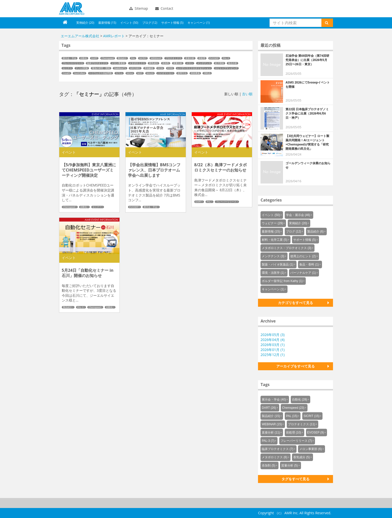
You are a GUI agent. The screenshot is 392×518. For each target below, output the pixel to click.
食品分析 (232, 63)
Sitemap (138, 8)
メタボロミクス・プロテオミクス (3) (286, 248)
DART (94, 58)
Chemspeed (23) (293, 408)
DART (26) (269, 408)
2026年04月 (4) (272, 339)
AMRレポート (114, 36)
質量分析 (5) (289, 465)
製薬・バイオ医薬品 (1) (277, 264)
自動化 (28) (299, 399)
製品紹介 (122, 58)
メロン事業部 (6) (310, 449)
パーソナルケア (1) (303, 272)
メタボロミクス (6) (274, 457)
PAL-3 (226, 58)
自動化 (83, 58)
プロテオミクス (173, 58)
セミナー (67, 68)
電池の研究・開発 (101, 68)
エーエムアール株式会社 (71, 8)
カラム (119, 73)
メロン (189, 63)
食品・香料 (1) (309, 264)
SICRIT (143, 58)
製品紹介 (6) (315, 231)
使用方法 (182, 73)
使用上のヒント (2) (303, 256)
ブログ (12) (149, 22)
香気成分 (153, 63)
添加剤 (165, 63)
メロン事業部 (118, 63)
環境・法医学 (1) (273, 272)
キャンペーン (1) (199, 22)
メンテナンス (204, 63)
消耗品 (207, 73)
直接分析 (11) (271, 432)
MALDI (150, 73)
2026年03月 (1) (272, 344)
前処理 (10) (293, 432)
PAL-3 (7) (268, 440)
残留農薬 (195, 73)
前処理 (201, 58)
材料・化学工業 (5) (274, 240)
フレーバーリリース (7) (296, 440)
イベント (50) (129, 22)
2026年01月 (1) (272, 349)
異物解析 (149, 68)
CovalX (66, 73)
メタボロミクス (137, 63)
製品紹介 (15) (271, 416)
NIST (139, 73)
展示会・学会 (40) (274, 399)
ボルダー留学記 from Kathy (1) (282, 281)
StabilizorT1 (120, 68)
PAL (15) (292, 416)
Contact (164, 8)
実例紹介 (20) (85, 22)
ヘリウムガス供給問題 (100, 73)
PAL (133, 58)
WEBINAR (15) (272, 424)
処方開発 (219, 63)
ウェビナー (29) (272, 223)
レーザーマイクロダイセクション (194, 68)
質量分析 (177, 63)
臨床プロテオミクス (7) (277, 449)
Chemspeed (108, 58)
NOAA (130, 73)
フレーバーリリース (73, 63)
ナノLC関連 (82, 68)
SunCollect (79, 73)
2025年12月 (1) (272, 354)
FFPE (170, 68)
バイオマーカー (165, 73)
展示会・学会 (69, 58)
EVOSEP (214, 58)
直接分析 (189, 58)
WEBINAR (156, 58)
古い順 (247, 94)
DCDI (160, 68)
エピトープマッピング (226, 68)
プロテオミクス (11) (301, 424)
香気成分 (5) (301, 457)
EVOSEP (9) (315, 432)
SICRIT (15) (312, 416)
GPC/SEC (135, 68)
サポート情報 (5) (172, 22)
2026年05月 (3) (272, 334)
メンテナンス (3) (273, 256)
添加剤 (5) (268, 465)
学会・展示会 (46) (298, 215)
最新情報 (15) (107, 22)
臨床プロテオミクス (97, 63)
